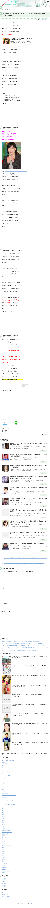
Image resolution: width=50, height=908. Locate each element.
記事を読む (44, 450)
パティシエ (5, 793)
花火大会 (4, 867)
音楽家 (4, 872)
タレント (4, 783)
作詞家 (4, 812)
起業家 (4, 869)
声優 (3, 822)
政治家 (4, 835)
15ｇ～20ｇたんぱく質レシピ (9, 760)
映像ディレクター (6, 837)
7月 (4, 880)
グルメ (4, 773)
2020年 (4, 878)
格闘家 (4, 847)
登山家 (4, 857)
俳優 (3, 814)
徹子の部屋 (5, 834)
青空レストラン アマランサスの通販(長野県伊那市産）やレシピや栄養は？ (20, 650)
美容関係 (4, 863)
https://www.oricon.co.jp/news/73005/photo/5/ (16, 171)
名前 (3, 588)
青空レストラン (6, 871)
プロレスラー (5, 798)
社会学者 (4, 859)
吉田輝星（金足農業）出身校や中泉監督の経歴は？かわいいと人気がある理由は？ (22, 563)
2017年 (4, 886)
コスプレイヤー (6, 775)
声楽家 (4, 824)
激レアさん (5, 853)
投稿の (5, 894)
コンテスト (5, 777)
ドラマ (4, 787)
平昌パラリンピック (7, 832)
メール (4, 593)
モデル (4, 806)
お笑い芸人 (5, 763)
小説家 (4, 828)
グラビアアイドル (6, 771)
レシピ (4, 808)
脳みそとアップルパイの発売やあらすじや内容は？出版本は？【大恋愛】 (29, 665)
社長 (3, 861)
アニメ (4, 769)
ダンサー (4, 785)
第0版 (31, 903)
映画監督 (4, 841)
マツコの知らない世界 (7, 800)
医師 (3, 818)
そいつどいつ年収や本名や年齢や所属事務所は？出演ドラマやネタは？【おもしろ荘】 (23, 645)
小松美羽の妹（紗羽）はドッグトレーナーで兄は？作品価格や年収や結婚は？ (21, 641)
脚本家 (4, 865)
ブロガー (4, 797)
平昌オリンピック (6, 830)
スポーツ (4, 781)
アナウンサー (44, 19)
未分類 (4, 843)
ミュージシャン (6, 802)
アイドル (4, 765)
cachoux (45, 434)
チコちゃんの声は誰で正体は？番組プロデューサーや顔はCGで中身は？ (29, 675)
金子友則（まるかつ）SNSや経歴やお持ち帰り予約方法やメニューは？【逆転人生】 (22, 643)
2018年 (4, 885)
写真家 (4, 816)
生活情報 (4, 855)
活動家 (4, 851)
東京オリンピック (6, 845)
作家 (3, 810)
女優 (3, 826)
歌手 (3, 849)
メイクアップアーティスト (8, 804)
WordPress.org (5, 898)
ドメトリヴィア (9, 2)
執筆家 (4, 820)
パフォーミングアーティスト (9, 795)
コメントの (6, 896)
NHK (40, 19)
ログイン (4, 892)
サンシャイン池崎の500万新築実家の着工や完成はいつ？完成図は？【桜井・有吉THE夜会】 (24, 558)
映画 (3, 839)
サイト (3, 598)
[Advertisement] (13, 115)
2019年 (4, 883)
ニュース (4, 789)
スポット (4, 779)
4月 (4, 881)
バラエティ (5, 791)
